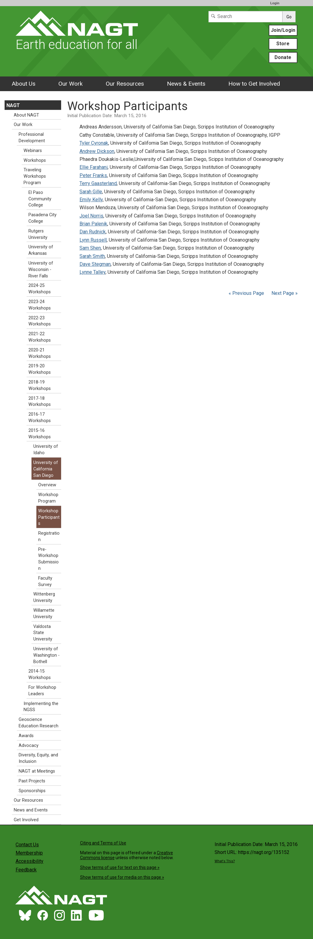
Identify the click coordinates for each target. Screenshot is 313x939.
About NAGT (26, 115)
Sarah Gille (90, 192)
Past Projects (32, 781)
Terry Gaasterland (98, 183)
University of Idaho (45, 449)
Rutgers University (37, 234)
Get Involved (26, 819)
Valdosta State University (42, 633)
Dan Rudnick (92, 232)
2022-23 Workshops (39, 321)
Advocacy (29, 745)
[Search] (245, 16)
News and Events (31, 810)
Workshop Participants (49, 517)
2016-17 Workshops (39, 417)
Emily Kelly (91, 199)
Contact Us (27, 845)
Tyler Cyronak (93, 143)
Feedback (26, 870)
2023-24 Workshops (39, 305)
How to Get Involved (254, 83)
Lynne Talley (92, 272)
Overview (47, 485)
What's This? (225, 861)
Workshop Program (48, 498)
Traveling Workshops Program (35, 176)
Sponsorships (32, 790)
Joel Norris (91, 216)
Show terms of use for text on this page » (120, 867)
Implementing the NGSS (41, 707)
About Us (23, 83)
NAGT (13, 105)
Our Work (70, 83)
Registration (49, 536)
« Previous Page (246, 293)
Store (282, 43)
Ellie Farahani (93, 167)
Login (274, 3)
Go (289, 16)
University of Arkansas (40, 250)
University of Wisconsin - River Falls (40, 270)
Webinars (33, 150)
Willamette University (43, 613)
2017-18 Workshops (39, 401)
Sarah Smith (92, 256)
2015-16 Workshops (39, 434)
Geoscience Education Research (38, 723)
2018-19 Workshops (39, 385)
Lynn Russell (93, 240)
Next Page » (284, 293)
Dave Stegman (95, 264)
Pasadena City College (42, 218)
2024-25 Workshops (39, 289)
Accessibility (29, 861)
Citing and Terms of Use (103, 843)
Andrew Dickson (96, 151)
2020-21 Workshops (39, 353)
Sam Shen (90, 248)
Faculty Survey (45, 581)
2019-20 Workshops (39, 369)
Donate (282, 57)
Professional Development (32, 137)
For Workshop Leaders (42, 690)
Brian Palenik (93, 224)
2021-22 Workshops (39, 337)
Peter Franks (93, 175)
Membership (29, 853)
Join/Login (283, 30)
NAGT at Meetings (37, 771)
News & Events (186, 83)
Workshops (35, 160)
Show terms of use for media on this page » (122, 877)
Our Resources (125, 83)
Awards (26, 735)
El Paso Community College (39, 199)
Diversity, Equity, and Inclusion (38, 758)
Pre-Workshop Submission (48, 559)
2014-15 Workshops (39, 674)
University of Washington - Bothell (46, 655)
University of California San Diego (45, 469)
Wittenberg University (44, 597)
